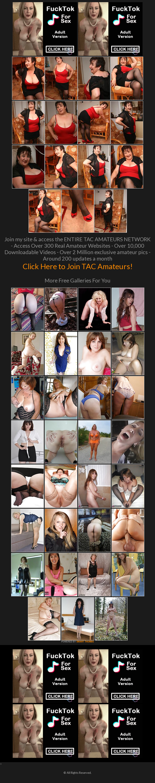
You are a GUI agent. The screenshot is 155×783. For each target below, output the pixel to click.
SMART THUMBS (85, 641)
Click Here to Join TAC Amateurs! (78, 266)
